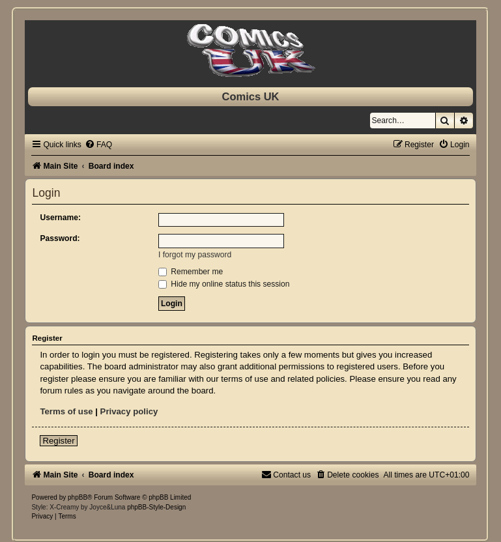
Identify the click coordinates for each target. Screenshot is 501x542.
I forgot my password (194, 254)
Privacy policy (129, 411)
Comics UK (250, 96)
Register (58, 441)
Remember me (190, 271)
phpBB (77, 497)
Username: (60, 217)
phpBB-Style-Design (156, 507)
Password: (59, 238)
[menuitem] (98, 144)
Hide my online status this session (224, 284)
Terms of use (66, 411)
